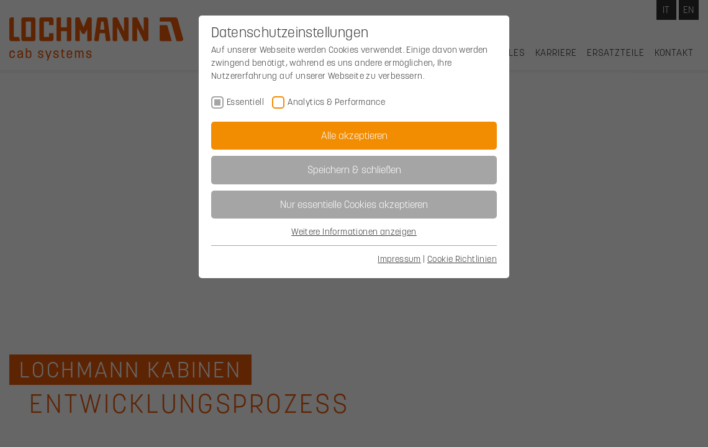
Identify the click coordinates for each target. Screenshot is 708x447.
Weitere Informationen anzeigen (354, 231)
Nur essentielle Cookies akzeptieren (354, 204)
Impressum (399, 258)
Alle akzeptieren (354, 135)
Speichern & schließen (354, 169)
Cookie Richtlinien (462, 258)
